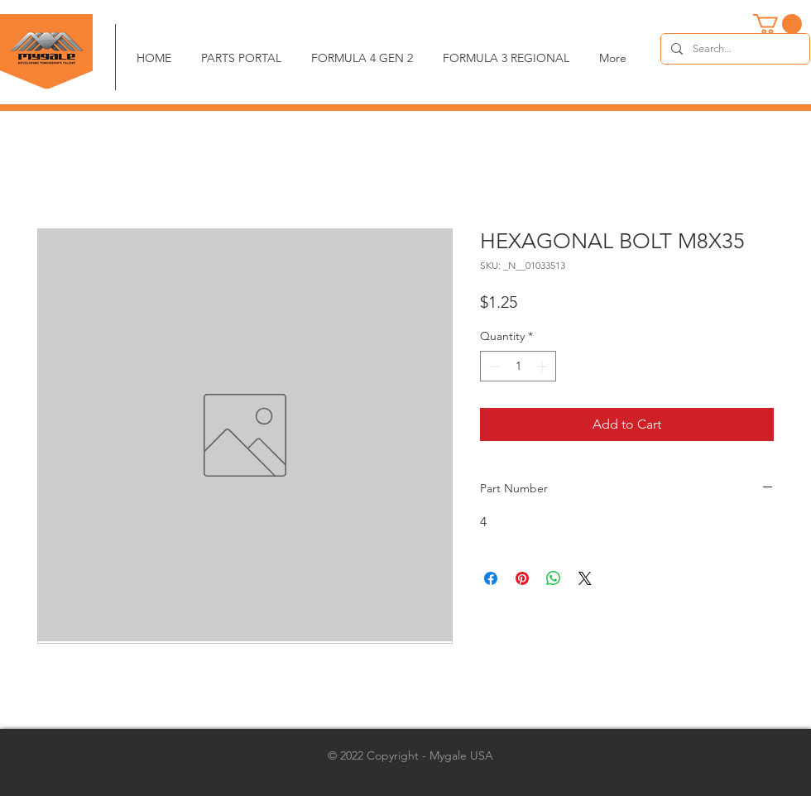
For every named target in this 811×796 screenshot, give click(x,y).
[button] (777, 24)
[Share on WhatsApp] (554, 578)
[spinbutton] (518, 366)
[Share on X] (585, 578)
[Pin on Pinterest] (522, 578)
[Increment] (543, 366)
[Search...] (734, 49)
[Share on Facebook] (491, 578)
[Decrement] (492, 366)
